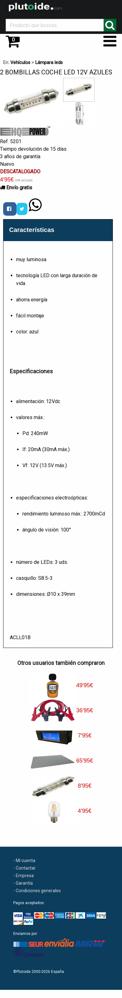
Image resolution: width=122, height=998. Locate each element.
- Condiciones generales (37, 890)
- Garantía (23, 883)
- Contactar (24, 868)
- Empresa (23, 875)
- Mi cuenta (24, 860)
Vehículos (20, 62)
